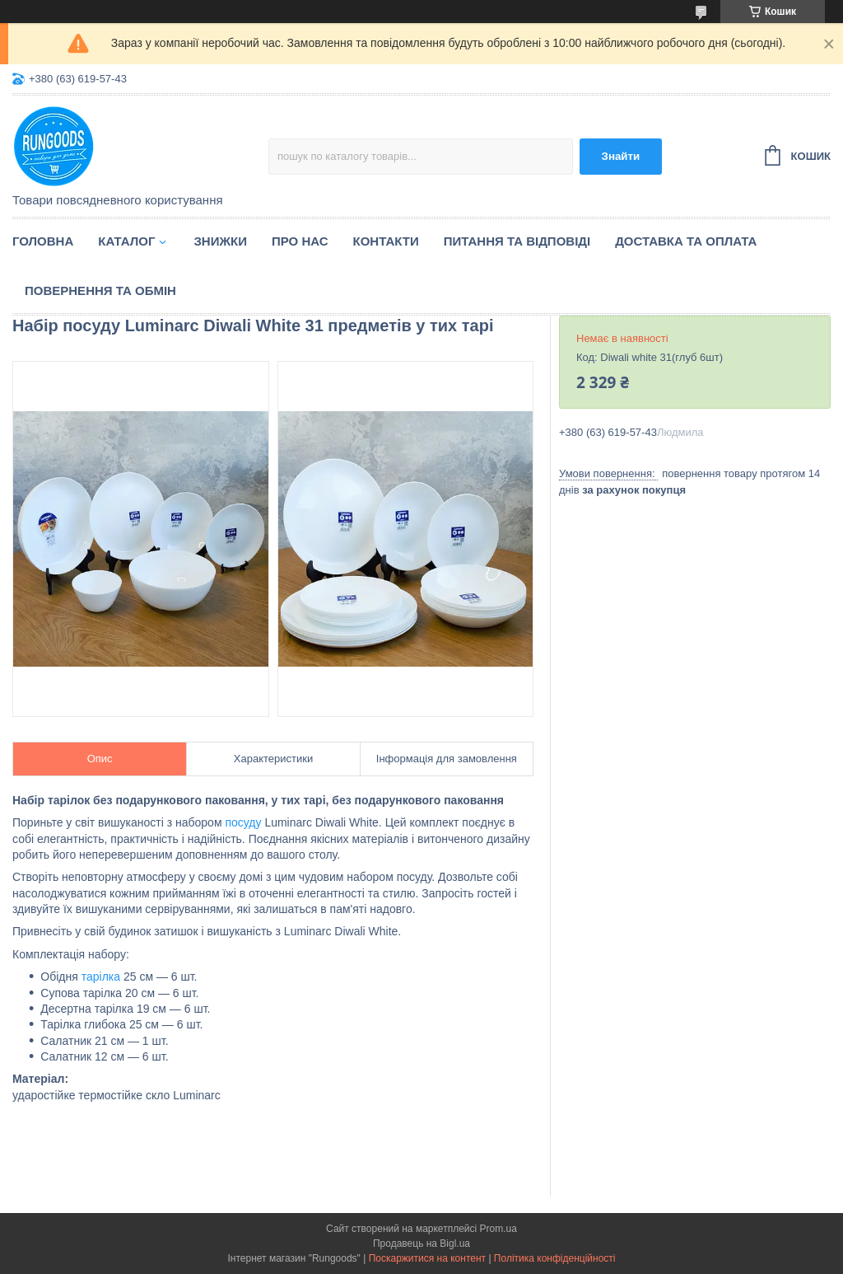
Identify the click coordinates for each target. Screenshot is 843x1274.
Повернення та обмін (100, 290)
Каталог (126, 241)
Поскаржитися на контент (427, 1258)
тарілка (101, 976)
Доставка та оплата (686, 241)
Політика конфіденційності (555, 1258)
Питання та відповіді (517, 241)
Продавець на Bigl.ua (421, 1243)
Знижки (220, 241)
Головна (42, 241)
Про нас (300, 241)
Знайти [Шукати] (621, 156)
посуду (243, 822)
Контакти (386, 241)
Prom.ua (498, 1228)
